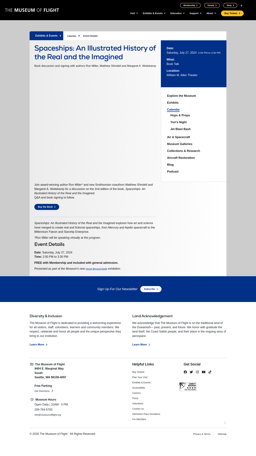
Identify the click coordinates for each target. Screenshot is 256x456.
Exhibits (173, 102)
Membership (189, 5)
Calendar (72, 36)
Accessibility (139, 403)
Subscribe (149, 304)
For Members (140, 434)
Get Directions (44, 406)
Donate (210, 5)
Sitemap (221, 449)
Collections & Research (183, 151)
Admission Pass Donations (147, 429)
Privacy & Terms (197, 449)
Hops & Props (180, 115)
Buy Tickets (230, 13)
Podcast (173, 171)
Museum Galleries (179, 144)
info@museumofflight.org (51, 430)
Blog (170, 164)
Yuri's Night (178, 122)
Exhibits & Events (142, 398)
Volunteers (138, 419)
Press (135, 413)
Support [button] (191, 13)
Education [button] (171, 13)
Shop (229, 5)
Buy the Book (46, 220)
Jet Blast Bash (180, 129)
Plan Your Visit (140, 392)
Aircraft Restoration (181, 157)
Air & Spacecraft (178, 137)
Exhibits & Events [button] (145, 13)
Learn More (37, 360)
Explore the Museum (181, 95)
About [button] (208, 13)
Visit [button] (122, 13)
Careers (137, 408)
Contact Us (138, 424)
